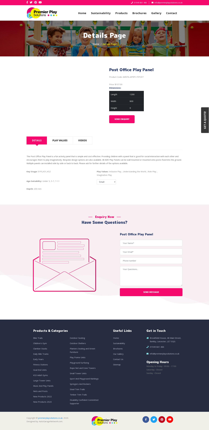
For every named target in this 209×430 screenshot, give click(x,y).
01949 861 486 (140, 2)
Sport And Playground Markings (84, 378)
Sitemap (117, 364)
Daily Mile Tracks (41, 354)
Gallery (156, 13)
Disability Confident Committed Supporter (84, 402)
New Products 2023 (42, 401)
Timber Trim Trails (78, 394)
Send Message (151, 292)
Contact (171, 13)
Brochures (139, 13)
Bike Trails (38, 338)
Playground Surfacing (79, 362)
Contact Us (118, 359)
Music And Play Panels (43, 385)
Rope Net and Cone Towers (83, 368)
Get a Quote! (205, 120)
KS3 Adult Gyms (40, 375)
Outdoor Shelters (78, 343)
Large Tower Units (42, 380)
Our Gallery (118, 354)
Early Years (38, 359)
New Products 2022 (42, 396)
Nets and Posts (40, 391)
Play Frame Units (77, 357)
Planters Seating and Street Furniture (82, 350)
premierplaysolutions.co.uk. (50, 418)
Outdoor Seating (77, 338)
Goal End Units (40, 370)
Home (82, 13)
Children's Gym (40, 343)
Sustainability (100, 13)
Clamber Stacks (40, 348)
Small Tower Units (78, 373)
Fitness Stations (40, 364)
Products (121, 13)
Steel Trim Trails (77, 389)
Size (106, 181)
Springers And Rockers (80, 384)
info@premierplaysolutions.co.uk (168, 2)
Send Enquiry (121, 119)
